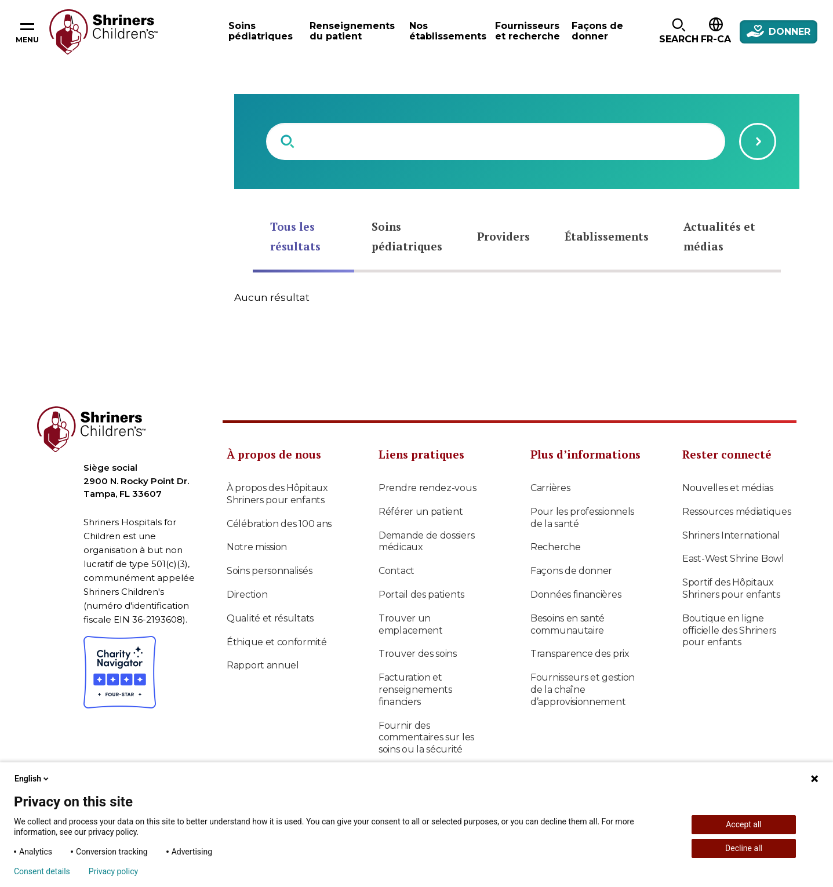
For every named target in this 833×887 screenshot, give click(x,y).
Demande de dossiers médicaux (426, 541)
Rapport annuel (263, 665)
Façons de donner (571, 570)
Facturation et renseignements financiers (415, 689)
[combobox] (495, 141)
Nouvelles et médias (727, 487)
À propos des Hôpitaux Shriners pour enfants (277, 494)
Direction (247, 594)
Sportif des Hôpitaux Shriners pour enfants (731, 588)
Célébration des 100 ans (279, 523)
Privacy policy (113, 871)
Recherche (555, 546)
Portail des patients (421, 594)
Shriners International (731, 535)
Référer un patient (421, 511)
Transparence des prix (580, 653)
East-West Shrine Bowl (733, 558)
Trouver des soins (418, 653)
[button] (678, 31)
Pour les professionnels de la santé (582, 517)
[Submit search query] (757, 141)
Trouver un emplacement (411, 624)
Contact (396, 570)
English (32, 778)
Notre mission (257, 546)
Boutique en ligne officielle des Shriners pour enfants (729, 630)
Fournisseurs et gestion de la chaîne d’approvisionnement (582, 689)
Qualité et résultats (270, 618)
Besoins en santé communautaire (567, 624)
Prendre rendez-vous (427, 487)
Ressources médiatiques (736, 511)
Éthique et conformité (277, 642)
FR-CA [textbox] (716, 39)
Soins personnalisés (269, 570)
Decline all (743, 848)
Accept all (744, 824)
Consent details (42, 871)
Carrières (550, 487)
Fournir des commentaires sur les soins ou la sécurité (426, 737)
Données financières (575, 594)
